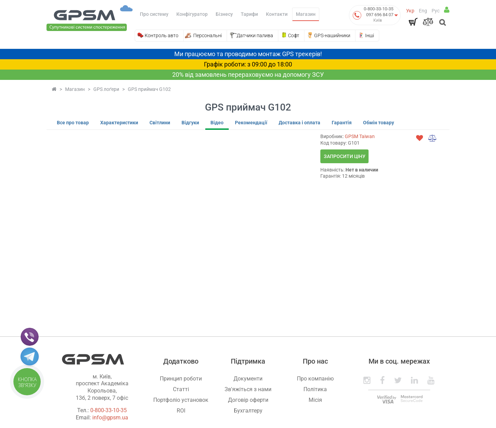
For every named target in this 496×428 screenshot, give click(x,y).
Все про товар (73, 122)
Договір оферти (248, 400)
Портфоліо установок (180, 400)
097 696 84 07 (379, 14)
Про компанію (315, 378)
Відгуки (190, 122)
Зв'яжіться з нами (248, 389)
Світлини (159, 122)
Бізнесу (224, 14)
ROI (181, 410)
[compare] (432, 138)
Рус (436, 10)
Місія (315, 400)
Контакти (277, 14)
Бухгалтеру (248, 410)
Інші (369, 35)
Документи (248, 378)
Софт (293, 35)
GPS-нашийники (332, 35)
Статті (181, 389)
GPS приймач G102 (149, 89)
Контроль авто (161, 35)
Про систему (154, 14)
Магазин (306, 14)
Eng (423, 10)
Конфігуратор (192, 14)
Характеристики (119, 122)
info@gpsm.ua (110, 417)
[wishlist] (419, 138)
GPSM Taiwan (360, 136)
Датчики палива (255, 35)
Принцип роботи (181, 378)
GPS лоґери (106, 89)
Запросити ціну (344, 156)
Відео (217, 122)
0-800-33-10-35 (378, 8)
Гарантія (342, 122)
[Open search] (442, 23)
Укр (410, 10)
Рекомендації (251, 122)
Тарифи (249, 14)
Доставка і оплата (299, 122)
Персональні (207, 35)
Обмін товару (378, 122)
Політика (315, 389)
